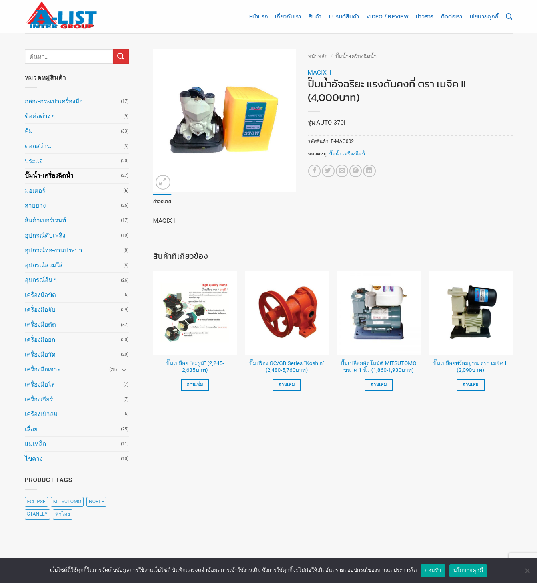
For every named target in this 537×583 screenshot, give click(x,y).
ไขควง (33, 458)
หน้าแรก (258, 16)
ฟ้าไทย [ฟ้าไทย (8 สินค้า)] (62, 514)
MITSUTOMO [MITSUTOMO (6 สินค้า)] (67, 501)
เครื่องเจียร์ (39, 399)
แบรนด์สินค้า (344, 16)
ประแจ (34, 161)
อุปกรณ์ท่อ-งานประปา (53, 250)
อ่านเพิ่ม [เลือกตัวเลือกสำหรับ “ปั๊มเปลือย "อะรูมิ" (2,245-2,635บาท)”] (195, 384)
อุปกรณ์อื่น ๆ (41, 280)
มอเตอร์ (35, 190)
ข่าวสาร (425, 16)
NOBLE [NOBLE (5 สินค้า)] (96, 501)
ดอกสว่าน (38, 146)
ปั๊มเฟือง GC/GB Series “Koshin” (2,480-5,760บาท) (286, 366)
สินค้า (315, 16)
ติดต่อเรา (452, 16)
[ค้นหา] (509, 17)
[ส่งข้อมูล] (120, 56)
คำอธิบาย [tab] (162, 201)
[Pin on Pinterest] (355, 171)
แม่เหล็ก (35, 444)
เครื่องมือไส (40, 384)
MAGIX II (319, 72)
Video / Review (387, 16)
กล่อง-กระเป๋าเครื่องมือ (54, 101)
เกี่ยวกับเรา (288, 16)
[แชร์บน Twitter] (328, 171)
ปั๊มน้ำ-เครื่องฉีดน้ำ (49, 175)
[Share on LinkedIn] (369, 171)
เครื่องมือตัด (40, 324)
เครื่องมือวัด (40, 354)
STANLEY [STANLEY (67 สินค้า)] (37, 514)
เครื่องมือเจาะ (42, 369)
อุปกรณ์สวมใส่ (43, 265)
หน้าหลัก (318, 56)
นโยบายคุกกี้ (484, 16)
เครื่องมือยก (40, 339)
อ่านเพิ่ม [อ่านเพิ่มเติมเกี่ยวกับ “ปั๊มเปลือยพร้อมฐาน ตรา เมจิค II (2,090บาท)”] (471, 384)
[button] (163, 182)
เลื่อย (31, 429)
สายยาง (35, 205)
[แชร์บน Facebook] (314, 171)
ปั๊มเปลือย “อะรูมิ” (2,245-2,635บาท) (195, 366)
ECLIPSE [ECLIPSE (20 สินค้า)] (36, 501)
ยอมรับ (433, 570)
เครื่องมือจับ (40, 309)
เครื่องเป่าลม (41, 414)
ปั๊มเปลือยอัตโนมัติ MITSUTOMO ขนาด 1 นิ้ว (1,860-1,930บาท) (379, 366)
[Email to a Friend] (342, 171)
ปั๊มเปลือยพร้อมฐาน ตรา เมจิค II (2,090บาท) (470, 366)
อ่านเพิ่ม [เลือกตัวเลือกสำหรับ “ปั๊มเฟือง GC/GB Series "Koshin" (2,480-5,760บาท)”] (287, 384)
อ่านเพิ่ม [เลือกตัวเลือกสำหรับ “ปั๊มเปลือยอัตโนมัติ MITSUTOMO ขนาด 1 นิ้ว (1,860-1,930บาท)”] (379, 384)
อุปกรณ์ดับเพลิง (45, 235)
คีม (29, 131)
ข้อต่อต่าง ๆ (40, 116)
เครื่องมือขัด (40, 295)
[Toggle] (124, 369)
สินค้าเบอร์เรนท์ (45, 220)
